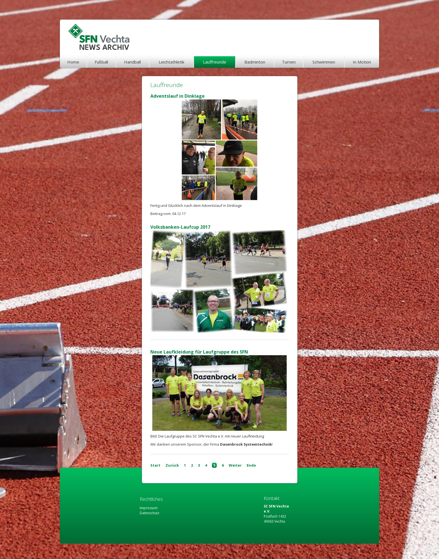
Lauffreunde (214, 62)
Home (73, 62)
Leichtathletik (171, 62)
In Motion (362, 62)
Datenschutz (149, 513)
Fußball (101, 62)
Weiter (235, 465)
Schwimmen (323, 62)
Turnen (289, 62)
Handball (132, 62)
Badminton (254, 62)
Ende (251, 465)
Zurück (172, 465)
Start (155, 465)
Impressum (149, 508)
